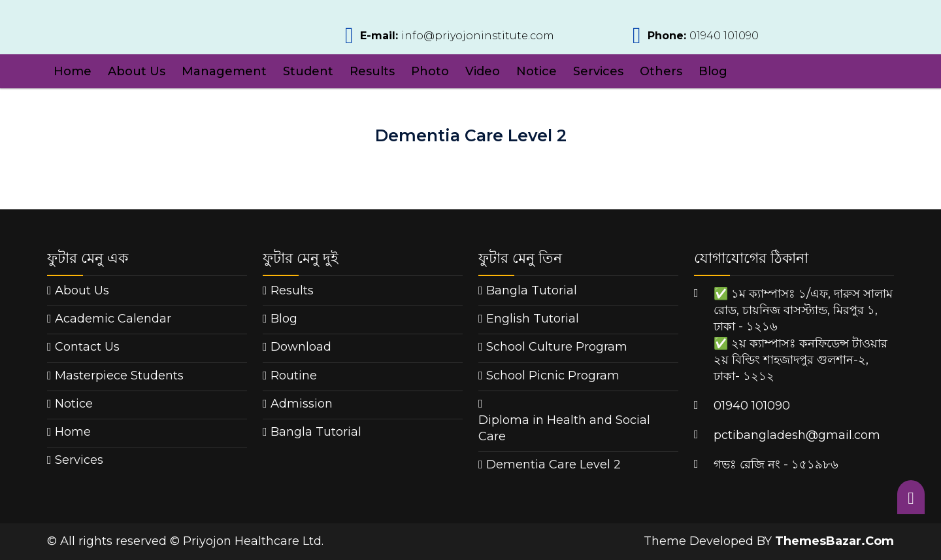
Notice (536, 71)
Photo (430, 71)
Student (308, 71)
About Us (136, 71)
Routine (294, 375)
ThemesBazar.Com (834, 541)
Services (598, 71)
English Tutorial (532, 318)
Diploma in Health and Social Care (564, 428)
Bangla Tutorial (316, 432)
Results (372, 71)
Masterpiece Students (119, 375)
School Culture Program (556, 347)
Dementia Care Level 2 (553, 464)
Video (482, 71)
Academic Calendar (113, 318)
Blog (713, 71)
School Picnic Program (552, 375)
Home (72, 71)
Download (301, 347)
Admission (302, 403)
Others (661, 71)
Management (224, 71)
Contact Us (87, 347)
